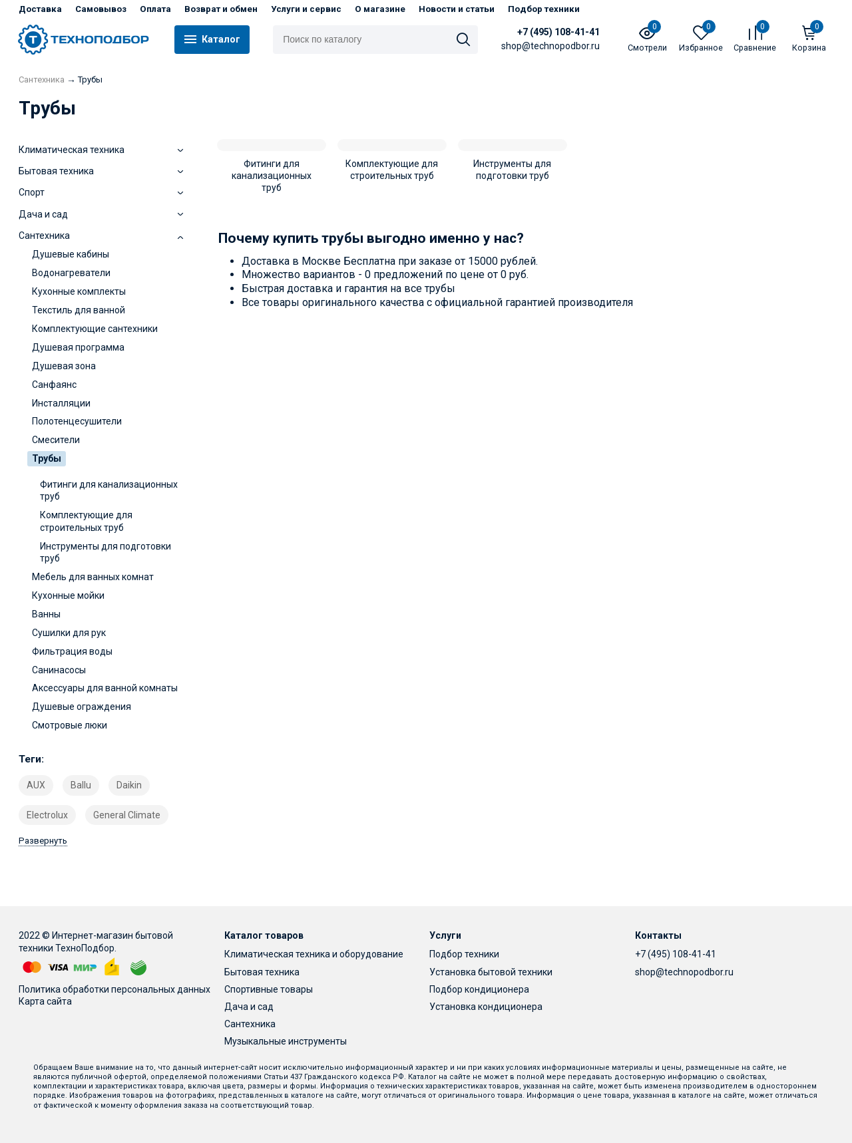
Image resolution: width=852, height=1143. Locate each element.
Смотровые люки (69, 725)
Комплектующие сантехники (95, 328)
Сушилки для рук (69, 632)
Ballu (81, 785)
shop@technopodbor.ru (684, 972)
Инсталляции (61, 403)
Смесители (56, 439)
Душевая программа (78, 347)
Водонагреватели (71, 272)
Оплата (155, 9)
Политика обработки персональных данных (114, 989)
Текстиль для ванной (78, 310)
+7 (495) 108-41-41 (558, 32)
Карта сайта (45, 1001)
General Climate (126, 815)
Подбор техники (544, 9)
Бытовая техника (262, 972)
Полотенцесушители (77, 421)
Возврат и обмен (221, 9)
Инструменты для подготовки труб (105, 552)
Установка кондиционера (485, 1006)
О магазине (380, 9)
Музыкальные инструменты (285, 1041)
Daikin (129, 785)
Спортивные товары (268, 989)
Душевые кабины (70, 254)
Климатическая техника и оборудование (313, 954)
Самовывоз (100, 9)
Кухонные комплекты (79, 291)
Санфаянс (54, 384)
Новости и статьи (457, 9)
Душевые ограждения (81, 706)
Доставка (40, 9)
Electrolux (47, 815)
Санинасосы (59, 670)
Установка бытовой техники (490, 972)
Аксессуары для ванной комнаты (105, 688)
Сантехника (250, 1024)
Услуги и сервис (306, 9)
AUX (36, 785)
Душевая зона (64, 366)
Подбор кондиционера (479, 989)
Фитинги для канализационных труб (109, 490)
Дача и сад (249, 1006)
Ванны (46, 614)
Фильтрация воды (72, 651)
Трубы (46, 458)
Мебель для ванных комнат (93, 577)
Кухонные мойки (68, 595)
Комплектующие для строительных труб (86, 521)
